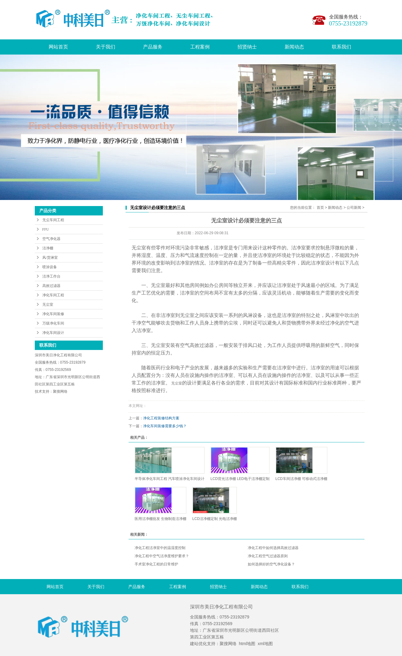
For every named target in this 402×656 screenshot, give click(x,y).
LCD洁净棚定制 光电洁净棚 (214, 519)
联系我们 (341, 46)
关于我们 (105, 46)
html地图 (247, 643)
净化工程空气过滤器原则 (268, 556)
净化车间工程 (53, 295)
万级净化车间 (53, 323)
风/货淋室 (50, 257)
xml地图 (265, 643)
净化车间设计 (53, 333)
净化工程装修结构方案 (161, 418)
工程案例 (200, 46)
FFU (45, 229)
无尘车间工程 (53, 220)
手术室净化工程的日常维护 (156, 564)
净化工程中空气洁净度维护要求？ (162, 556)
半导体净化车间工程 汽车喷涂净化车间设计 (169, 479)
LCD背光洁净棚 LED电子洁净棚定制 (240, 479)
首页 (320, 207)
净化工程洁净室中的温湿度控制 (160, 548)
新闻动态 (294, 46)
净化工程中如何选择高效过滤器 (273, 548)
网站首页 (58, 46)
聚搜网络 (228, 643)
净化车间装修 (53, 314)
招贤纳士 (247, 46)
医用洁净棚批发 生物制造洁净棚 (160, 519)
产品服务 (152, 46)
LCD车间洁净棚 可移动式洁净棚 (301, 479)
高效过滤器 (51, 286)
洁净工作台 (51, 276)
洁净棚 (47, 248)
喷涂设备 (49, 267)
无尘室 (47, 304)
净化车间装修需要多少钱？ (165, 426)
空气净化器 (51, 239)
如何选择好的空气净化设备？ (271, 564)
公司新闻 (354, 207)
